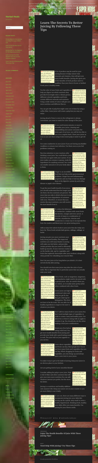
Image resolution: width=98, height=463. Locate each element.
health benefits (65, 418)
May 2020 (8, 189)
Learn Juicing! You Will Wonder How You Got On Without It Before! (13, 56)
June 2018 (8, 256)
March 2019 (9, 230)
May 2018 (8, 259)
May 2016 (8, 329)
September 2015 (10, 352)
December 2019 (10, 204)
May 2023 (8, 87)
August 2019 (9, 215)
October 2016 (9, 315)
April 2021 (9, 157)
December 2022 (10, 102)
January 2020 (9, 201)
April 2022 (9, 125)
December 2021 (10, 137)
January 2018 (9, 271)
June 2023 (8, 84)
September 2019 (10, 213)
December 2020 (10, 169)
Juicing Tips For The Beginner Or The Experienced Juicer (14, 51)
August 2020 (9, 180)
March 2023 (9, 93)
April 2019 (9, 227)
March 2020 (9, 195)
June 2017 (8, 291)
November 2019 (10, 207)
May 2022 (8, 122)
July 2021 (8, 148)
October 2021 (9, 140)
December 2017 (10, 274)
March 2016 (9, 335)
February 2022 (10, 131)
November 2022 (10, 105)
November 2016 (10, 312)
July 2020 (8, 183)
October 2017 (9, 280)
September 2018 (10, 248)
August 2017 (9, 285)
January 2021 (9, 166)
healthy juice (72, 418)
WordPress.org (10, 398)
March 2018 (9, 265)
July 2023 (8, 81)
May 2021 (8, 154)
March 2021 (9, 160)
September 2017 (10, 282)
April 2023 (9, 90)
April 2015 (9, 367)
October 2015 (9, 350)
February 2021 (10, 163)
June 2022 (8, 119)
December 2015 (10, 344)
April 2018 (9, 262)
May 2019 (8, 224)
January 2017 (9, 306)
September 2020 (10, 178)
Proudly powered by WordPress (49, 459)
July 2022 (8, 116)
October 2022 (9, 108)
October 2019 (9, 210)
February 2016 (10, 338)
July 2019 (8, 218)
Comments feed (10, 395)
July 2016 (8, 323)
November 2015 (10, 347)
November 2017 (10, 277)
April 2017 (9, 297)
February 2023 (10, 96)
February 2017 (10, 303)
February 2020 (10, 198)
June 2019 (8, 221)
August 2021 (9, 146)
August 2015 (9, 355)
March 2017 (9, 300)
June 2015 (8, 361)
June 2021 (8, 151)
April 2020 (9, 192)
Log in (7, 389)
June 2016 (8, 326)
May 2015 (8, 364)
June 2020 (8, 186)
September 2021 (10, 143)
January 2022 (9, 134)
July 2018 (8, 253)
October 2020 (9, 175)
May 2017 (8, 294)
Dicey (56, 418)
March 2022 (9, 128)
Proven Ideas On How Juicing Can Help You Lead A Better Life (14, 40)
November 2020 (10, 172)
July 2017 (8, 288)
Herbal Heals (12, 16)
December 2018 (10, 239)
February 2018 (10, 268)
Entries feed (9, 392)
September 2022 (10, 111)
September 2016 (10, 317)
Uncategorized (10, 378)
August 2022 (9, 113)
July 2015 (8, 358)
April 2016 (9, 332)
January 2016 (9, 341)
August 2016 (9, 320)
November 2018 (10, 242)
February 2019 (10, 233)
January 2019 (9, 236)
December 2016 (10, 309)
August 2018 (9, 250)
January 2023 (9, 99)
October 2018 (9, 245)
